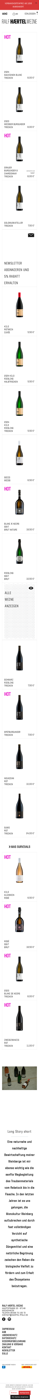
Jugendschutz (9, 1335)
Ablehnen (14, 1393)
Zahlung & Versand (12, 1344)
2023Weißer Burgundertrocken (14, 124)
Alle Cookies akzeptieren (20, 1397)
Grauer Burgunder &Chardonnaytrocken (11, 172)
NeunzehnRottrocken (9, 781)
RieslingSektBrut (9, 576)
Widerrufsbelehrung (14, 1341)
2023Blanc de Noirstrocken (12, 993)
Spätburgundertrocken (12, 733)
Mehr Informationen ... (19, 1389)
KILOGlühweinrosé (9, 895)
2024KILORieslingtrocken (9, 426)
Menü (4, 13)
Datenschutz (9, 1338)
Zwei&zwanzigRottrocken (11, 1043)
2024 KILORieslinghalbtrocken (11, 378)
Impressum (8, 1329)
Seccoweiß (7, 479)
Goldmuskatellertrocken (13, 224)
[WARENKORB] (15, 14)
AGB (4, 1332)
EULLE (5, 1353)
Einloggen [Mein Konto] (31, 13)
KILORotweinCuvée (8, 329)
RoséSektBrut (6, 944)
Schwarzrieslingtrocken (9, 682)
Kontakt (6, 1347)
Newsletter (8, 1350)
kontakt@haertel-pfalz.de (15, 1315)
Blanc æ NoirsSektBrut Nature (11, 526)
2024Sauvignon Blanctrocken (13, 75)
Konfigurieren (24, 1393)
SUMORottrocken (8, 830)
